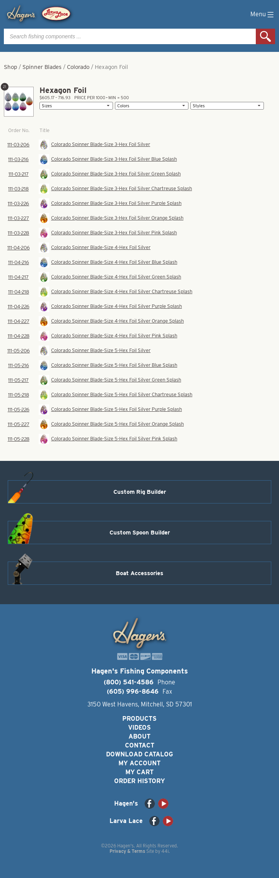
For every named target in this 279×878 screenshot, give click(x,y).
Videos (139, 727)
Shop (10, 67)
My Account (139, 763)
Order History (139, 781)
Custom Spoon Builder (140, 532)
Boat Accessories (139, 573)
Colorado (78, 67)
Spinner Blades (42, 67)
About (139, 736)
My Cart (139, 772)
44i (165, 851)
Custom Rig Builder (139, 491)
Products (139, 718)
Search (265, 36)
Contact (139, 745)
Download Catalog (139, 754)
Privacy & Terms (127, 851)
